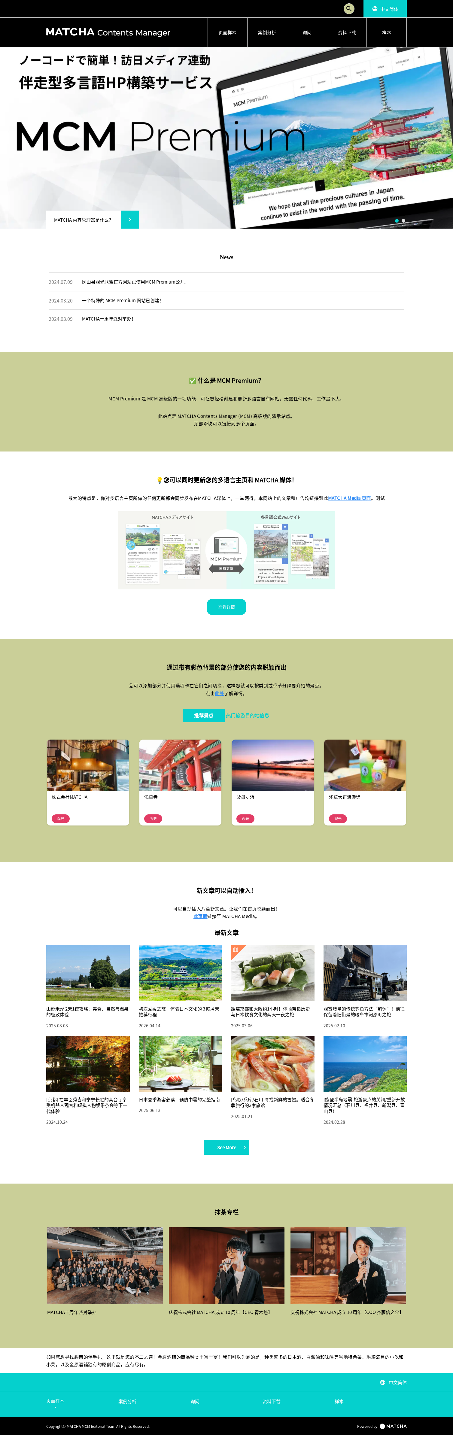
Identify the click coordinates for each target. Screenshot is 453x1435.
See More (231, 1147)
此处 (219, 693)
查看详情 (226, 607)
